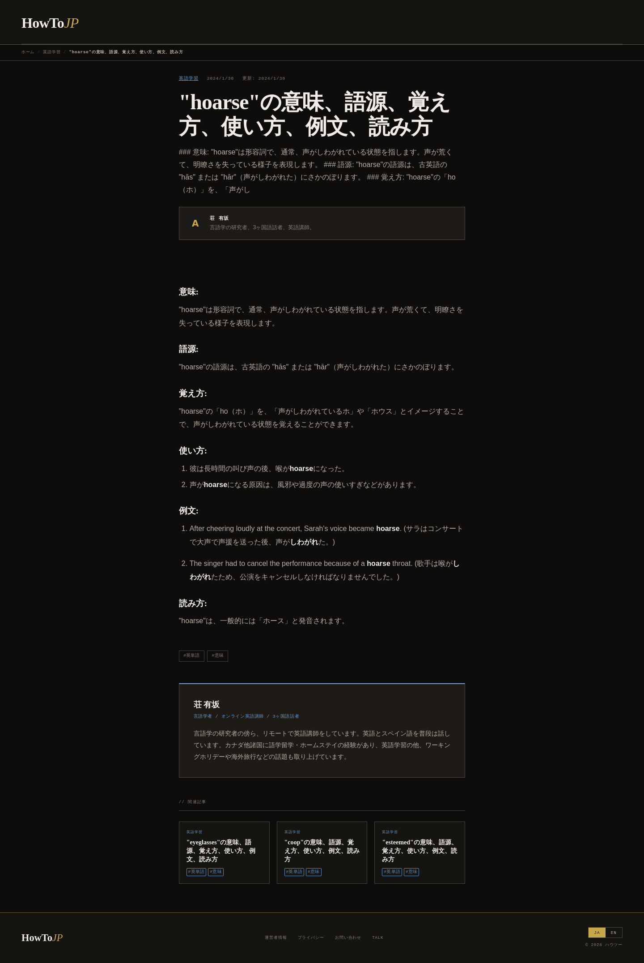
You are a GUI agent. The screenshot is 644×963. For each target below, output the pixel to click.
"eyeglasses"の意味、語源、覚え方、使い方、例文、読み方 (220, 851)
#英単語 (191, 655)
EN (614, 932)
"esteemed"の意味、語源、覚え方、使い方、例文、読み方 (419, 851)
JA (597, 932)
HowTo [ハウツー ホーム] (50, 23)
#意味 (218, 655)
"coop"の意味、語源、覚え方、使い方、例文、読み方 (322, 851)
